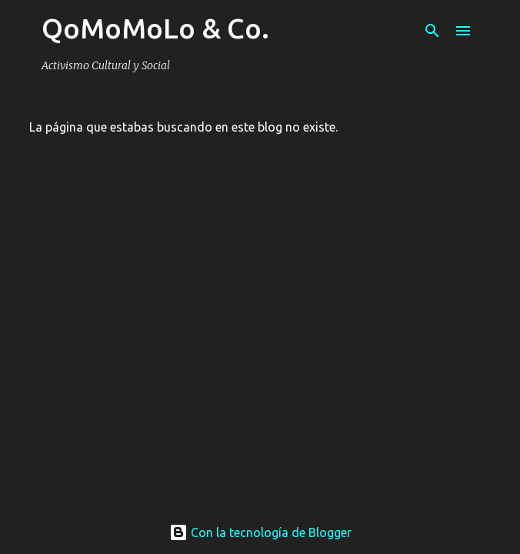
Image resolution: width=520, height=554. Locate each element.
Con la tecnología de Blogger (260, 532)
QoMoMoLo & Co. (155, 28)
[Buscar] (432, 30)
